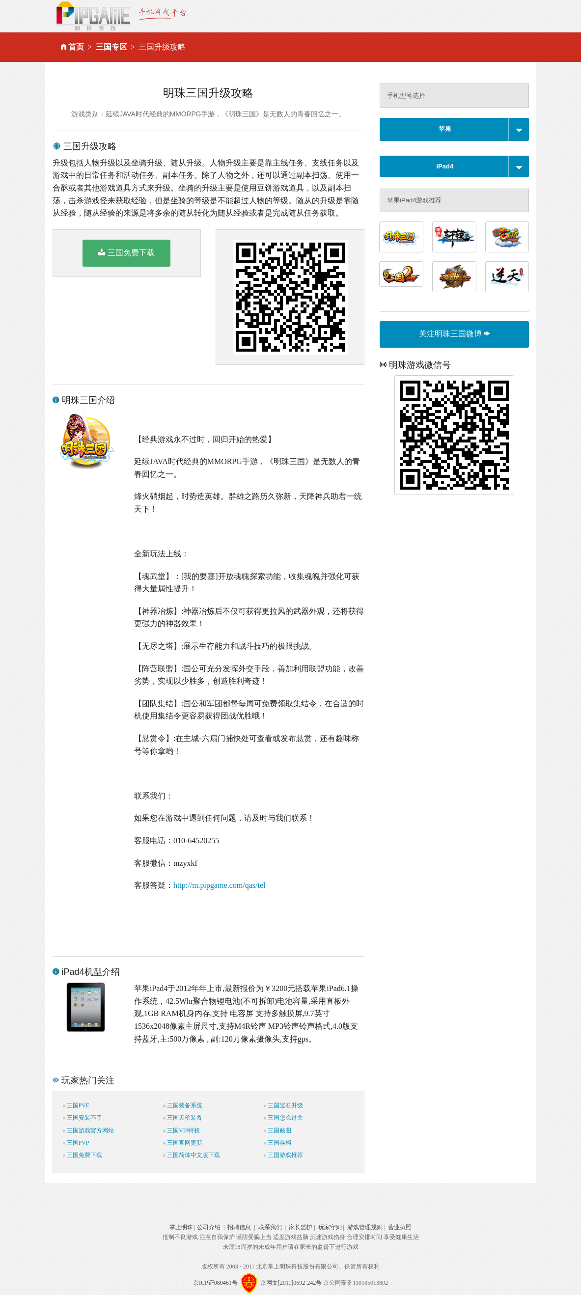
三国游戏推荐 (283, 1155)
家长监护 (300, 1227)
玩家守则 (330, 1227)
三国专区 (111, 47)
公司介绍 (209, 1227)
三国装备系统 (182, 1105)
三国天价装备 (182, 1117)
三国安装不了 (82, 1117)
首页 (76, 47)
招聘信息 (239, 1227)
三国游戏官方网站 (88, 1130)
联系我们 (270, 1227)
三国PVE (76, 1105)
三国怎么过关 (283, 1117)
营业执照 (400, 1227)
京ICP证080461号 (215, 1282)
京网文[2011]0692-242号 (291, 1282)
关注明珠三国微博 (454, 334)
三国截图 (277, 1130)
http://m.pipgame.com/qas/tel (219, 885)
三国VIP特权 (181, 1130)
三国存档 (277, 1142)
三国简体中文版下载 (191, 1155)
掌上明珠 (181, 1227)
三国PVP (76, 1142)
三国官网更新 (182, 1142)
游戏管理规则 (365, 1227)
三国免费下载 (126, 252)
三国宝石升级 (283, 1105)
